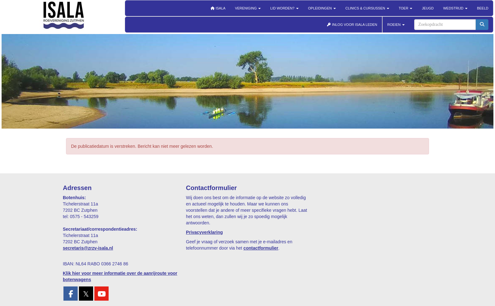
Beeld (482, 8)
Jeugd (427, 8)
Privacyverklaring (204, 232)
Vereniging (248, 8)
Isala (217, 8)
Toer (405, 8)
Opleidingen (322, 8)
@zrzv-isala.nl (88, 248)
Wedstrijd (455, 8)
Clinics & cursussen (367, 8)
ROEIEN (396, 24)
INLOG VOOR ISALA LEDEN (352, 24)
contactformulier (260, 248)
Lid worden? (284, 8)
